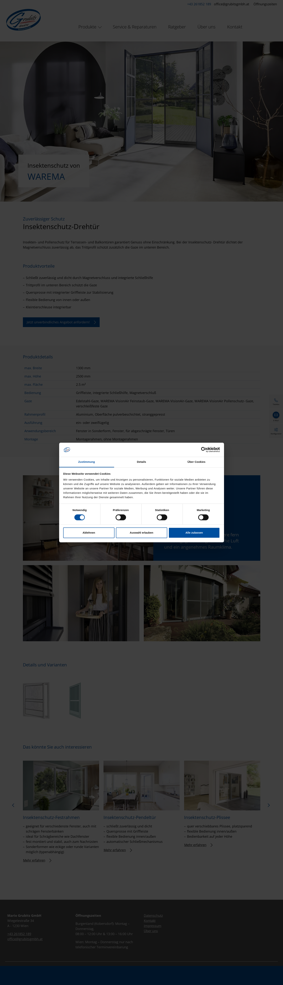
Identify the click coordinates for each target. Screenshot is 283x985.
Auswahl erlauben (141, 532)
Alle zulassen (194, 532)
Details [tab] (141, 461)
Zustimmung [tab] (86, 461)
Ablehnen (89, 532)
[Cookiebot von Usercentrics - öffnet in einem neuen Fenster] (204, 450)
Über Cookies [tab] (197, 461)
